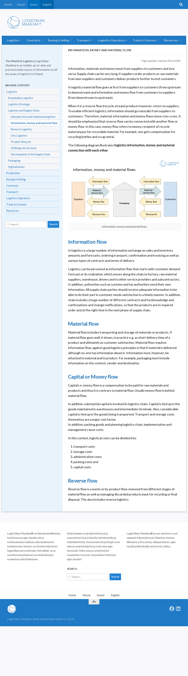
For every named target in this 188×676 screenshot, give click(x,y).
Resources (171, 40)
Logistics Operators (111, 40)
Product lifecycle (21, 141)
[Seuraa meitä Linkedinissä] (178, 608)
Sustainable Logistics (20, 97)
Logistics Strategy (19, 104)
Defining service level (24, 148)
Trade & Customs (144, 40)
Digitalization (16, 166)
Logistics (13, 40)
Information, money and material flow (34, 123)
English (47, 4)
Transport (83, 40)
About (21, 4)
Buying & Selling (58, 40)
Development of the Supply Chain (30, 154)
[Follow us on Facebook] (171, 608)
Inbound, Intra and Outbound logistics (33, 116)
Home (8, 4)
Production (13, 173)
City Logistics (19, 135)
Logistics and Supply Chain (23, 110)
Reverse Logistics (21, 129)
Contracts (33, 40)
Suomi (34, 4)
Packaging (14, 160)
